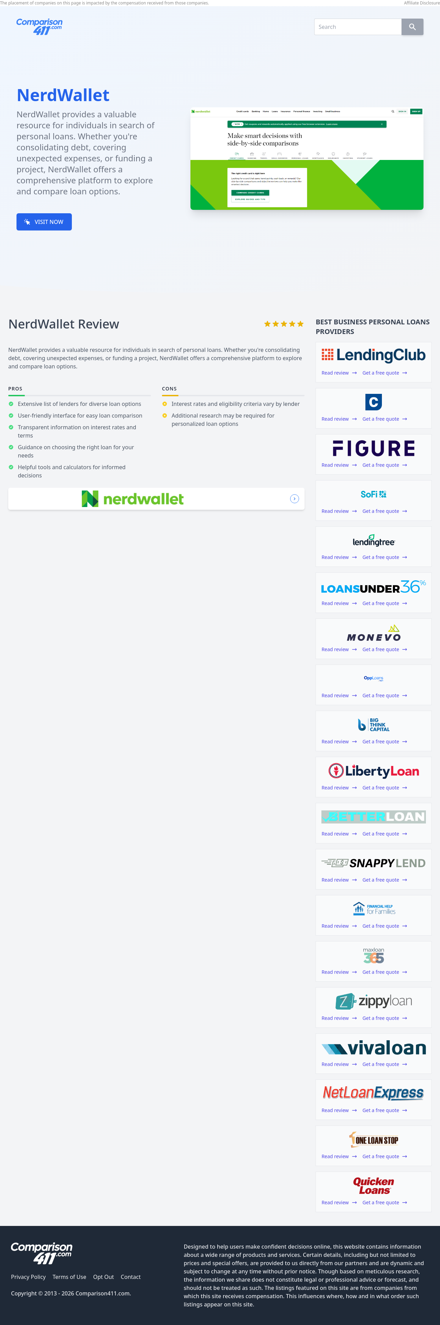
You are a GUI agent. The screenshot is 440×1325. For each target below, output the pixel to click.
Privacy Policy (28, 1277)
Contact (131, 1277)
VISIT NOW (43, 222)
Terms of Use (69, 1277)
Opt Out (103, 1277)
